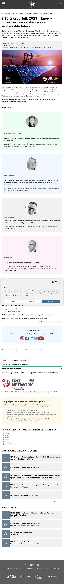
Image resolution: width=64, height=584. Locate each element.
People (6, 442)
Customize (32, 301)
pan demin (48, 322)
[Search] (60, 4)
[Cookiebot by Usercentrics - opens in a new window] (53, 282)
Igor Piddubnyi (9, 217)
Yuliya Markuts (9, 175)
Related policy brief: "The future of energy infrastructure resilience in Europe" (32, 373)
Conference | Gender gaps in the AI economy (27, 467)
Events (50, 13)
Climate (8, 350)
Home (6, 433)
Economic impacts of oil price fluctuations (19, 421)
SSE (2, 13)
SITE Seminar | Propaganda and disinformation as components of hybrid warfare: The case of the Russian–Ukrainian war (35, 477)
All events (58, 502)
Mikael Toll (8, 258)
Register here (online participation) (32, 364)
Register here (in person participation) (32, 360)
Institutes (15, 13)
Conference (45, 350)
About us (7, 435)
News (6, 439)
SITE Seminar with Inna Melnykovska (24, 495)
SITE (3, 350)
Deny (13, 301)
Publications (7, 444)
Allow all (50, 301)
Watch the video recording (32, 369)
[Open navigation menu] (4, 4)
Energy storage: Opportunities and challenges (21, 410)
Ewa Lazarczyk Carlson (12, 133)
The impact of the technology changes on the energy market (25, 419)
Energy (15, 350)
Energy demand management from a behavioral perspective (25, 412)
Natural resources (34, 350)
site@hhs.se (14, 318)
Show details (54, 298)
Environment (23, 350)
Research (7, 13)
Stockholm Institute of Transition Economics (33, 13)
